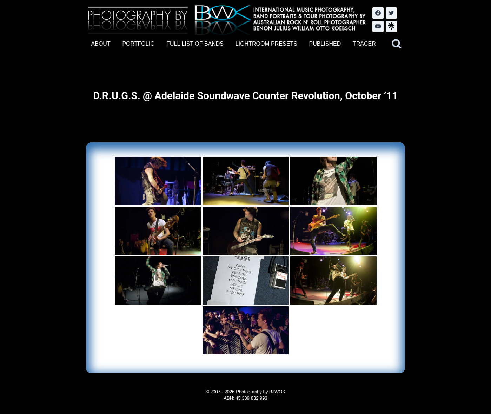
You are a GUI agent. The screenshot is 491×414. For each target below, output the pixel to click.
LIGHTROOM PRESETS (266, 44)
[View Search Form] (396, 43)
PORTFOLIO (138, 44)
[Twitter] (391, 13)
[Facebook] (378, 13)
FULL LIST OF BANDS (195, 44)
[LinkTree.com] (391, 26)
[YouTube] (378, 26)
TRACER (364, 44)
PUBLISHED (325, 44)
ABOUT (101, 44)
